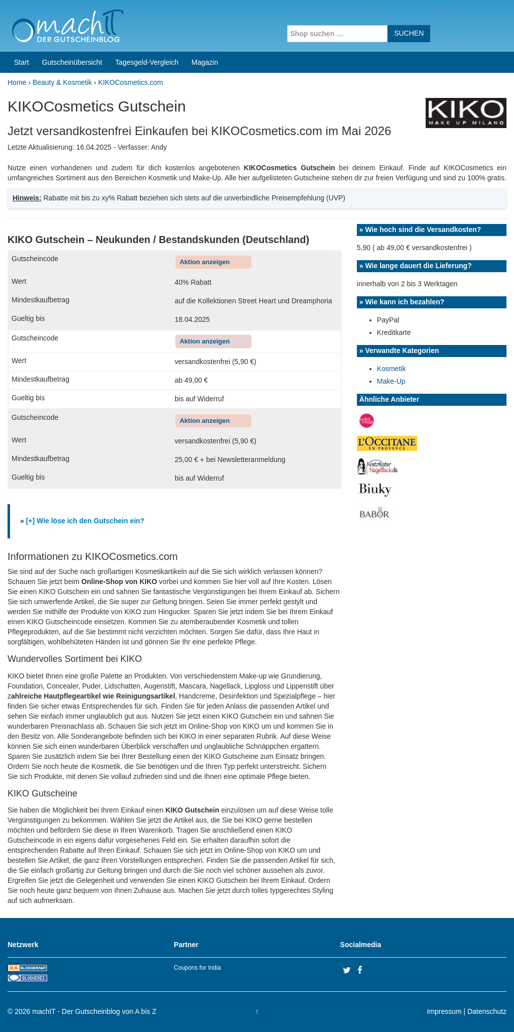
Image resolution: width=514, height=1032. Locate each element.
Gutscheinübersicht (72, 62)
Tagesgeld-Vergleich (146, 62)
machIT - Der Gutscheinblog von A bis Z (94, 1011)
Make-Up (391, 381)
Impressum (444, 1011)
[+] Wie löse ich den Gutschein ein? (85, 521)
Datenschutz (486, 1011)
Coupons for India (197, 967)
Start (21, 62)
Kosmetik (391, 369)
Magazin (205, 62)
